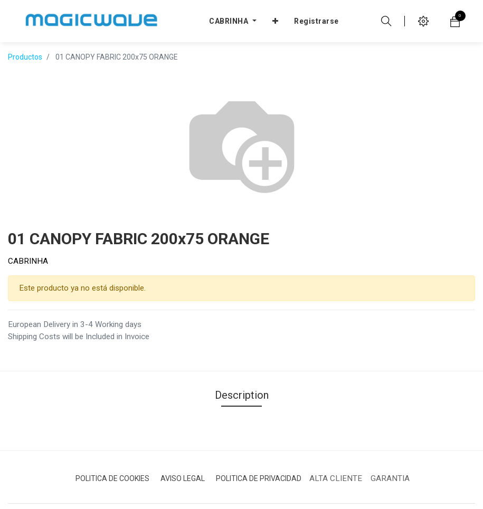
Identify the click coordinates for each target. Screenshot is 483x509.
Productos (25, 57)
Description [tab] (242, 395)
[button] (275, 21)
